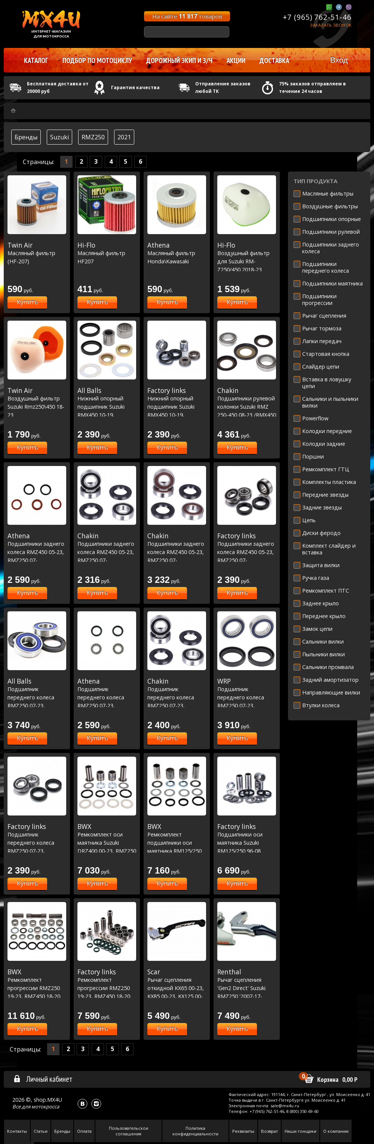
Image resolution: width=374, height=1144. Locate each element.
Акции (236, 60)
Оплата (84, 1131)
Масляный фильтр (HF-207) (36, 253)
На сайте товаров (187, 16)
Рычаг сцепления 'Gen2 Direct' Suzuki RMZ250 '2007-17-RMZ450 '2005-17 (246, 988)
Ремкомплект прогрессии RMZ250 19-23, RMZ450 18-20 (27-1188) (36, 988)
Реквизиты (243, 1131)
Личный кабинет (43, 1079)
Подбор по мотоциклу (97, 60)
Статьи (40, 1131)
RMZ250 (93, 137)
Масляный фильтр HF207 (106, 253)
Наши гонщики (300, 1131)
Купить (27, 302)
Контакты (17, 1131)
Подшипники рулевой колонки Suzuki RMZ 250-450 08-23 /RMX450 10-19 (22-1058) (246, 406)
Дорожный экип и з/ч (179, 60)
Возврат (269, 1131)
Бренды (26, 137)
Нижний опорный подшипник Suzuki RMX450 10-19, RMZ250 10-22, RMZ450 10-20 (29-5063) (176, 415)
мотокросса (45, 1106)
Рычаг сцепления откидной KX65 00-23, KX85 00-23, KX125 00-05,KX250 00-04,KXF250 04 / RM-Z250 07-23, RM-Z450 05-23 (176, 996)
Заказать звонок (331, 25)
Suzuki (59, 137)
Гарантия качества (135, 87)
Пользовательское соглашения (128, 1131)
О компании (336, 1131)
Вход (339, 59)
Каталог (36, 60)
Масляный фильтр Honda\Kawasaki (176, 253)
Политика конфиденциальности (195, 1131)
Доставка (274, 60)
